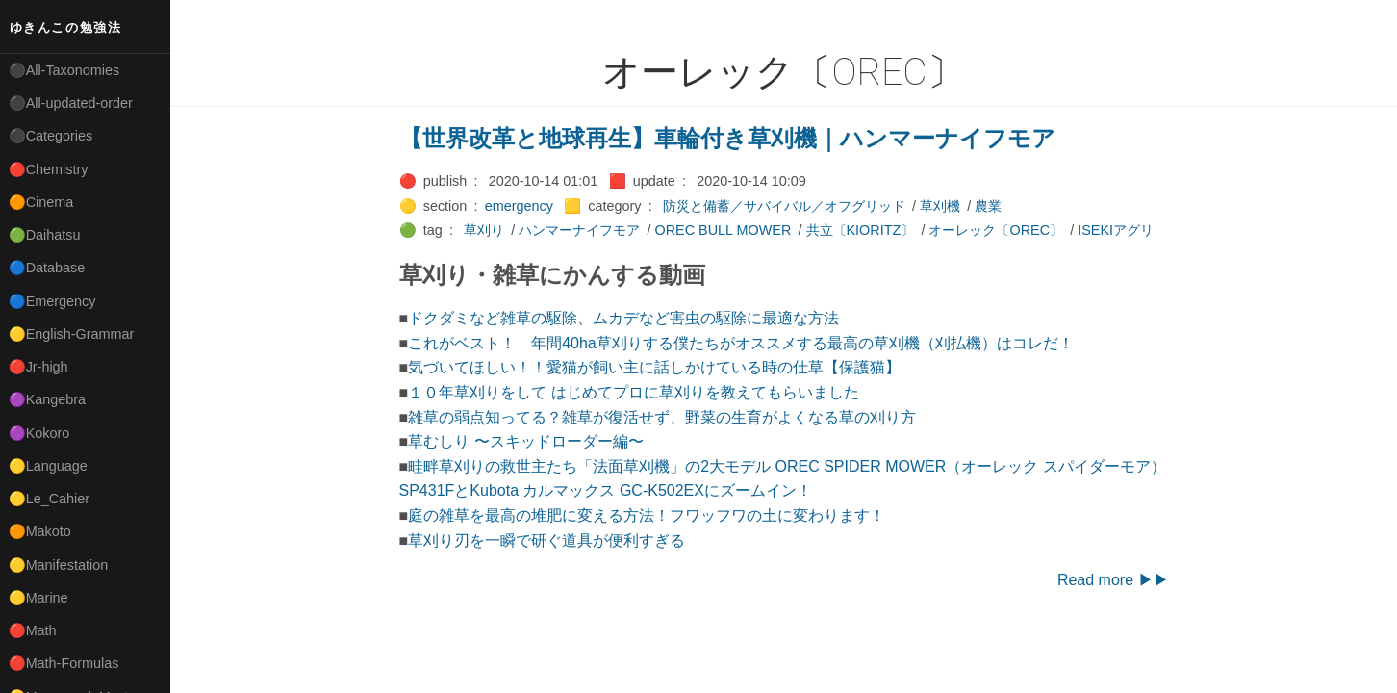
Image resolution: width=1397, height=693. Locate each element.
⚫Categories (51, 135)
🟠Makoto (40, 531)
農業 (988, 206)
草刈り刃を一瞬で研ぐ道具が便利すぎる (546, 540)
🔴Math (33, 630)
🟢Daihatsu (45, 235)
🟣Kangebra (47, 399)
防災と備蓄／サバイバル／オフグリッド (784, 206)
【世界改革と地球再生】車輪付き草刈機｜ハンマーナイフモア (727, 138)
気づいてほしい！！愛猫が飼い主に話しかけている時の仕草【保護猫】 (654, 367)
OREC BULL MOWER (723, 230)
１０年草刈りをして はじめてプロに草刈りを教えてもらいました (633, 392)
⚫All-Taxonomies (64, 70)
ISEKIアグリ (1116, 230)
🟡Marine (38, 597)
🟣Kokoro (39, 433)
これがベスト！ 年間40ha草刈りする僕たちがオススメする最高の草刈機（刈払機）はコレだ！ (741, 343)
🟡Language (48, 466)
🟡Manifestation (59, 565)
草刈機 (940, 206)
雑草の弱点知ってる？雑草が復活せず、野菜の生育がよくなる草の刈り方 (662, 417)
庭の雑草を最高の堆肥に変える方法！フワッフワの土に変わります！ (646, 515)
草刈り (484, 230)
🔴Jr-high (38, 366)
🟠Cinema (41, 202)
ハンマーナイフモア (579, 230)
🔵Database (47, 267)
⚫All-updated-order (71, 103)
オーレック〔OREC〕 (995, 230)
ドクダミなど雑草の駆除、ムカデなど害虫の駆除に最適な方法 (623, 318)
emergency (519, 206)
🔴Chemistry (49, 169)
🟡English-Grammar (72, 334)
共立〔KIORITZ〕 (860, 230)
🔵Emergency (52, 301)
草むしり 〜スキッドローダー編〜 (525, 441)
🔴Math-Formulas (64, 663)
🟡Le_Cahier (49, 498)
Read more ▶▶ (1113, 580)
